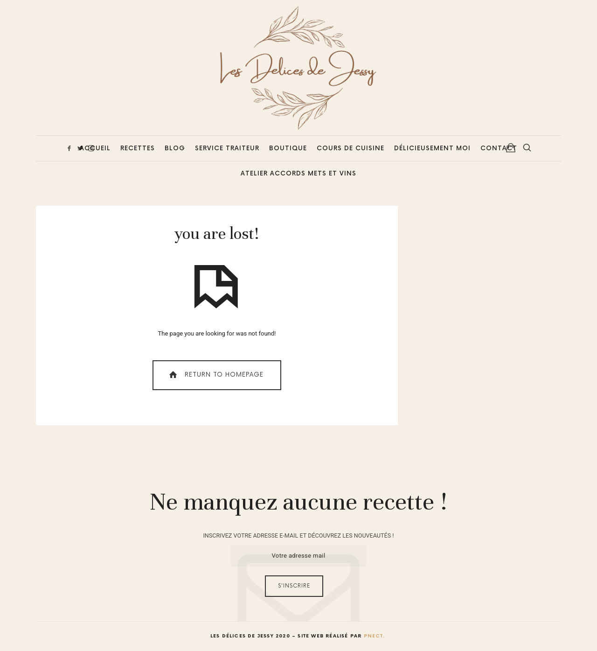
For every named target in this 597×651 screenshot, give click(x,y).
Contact (498, 148)
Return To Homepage (215, 375)
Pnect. (374, 636)
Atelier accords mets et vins (298, 173)
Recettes (137, 148)
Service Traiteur (227, 148)
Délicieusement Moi (432, 148)
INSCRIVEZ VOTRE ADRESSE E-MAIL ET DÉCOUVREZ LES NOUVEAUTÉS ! (298, 535)
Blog (175, 148)
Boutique (288, 148)
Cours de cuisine (350, 148)
